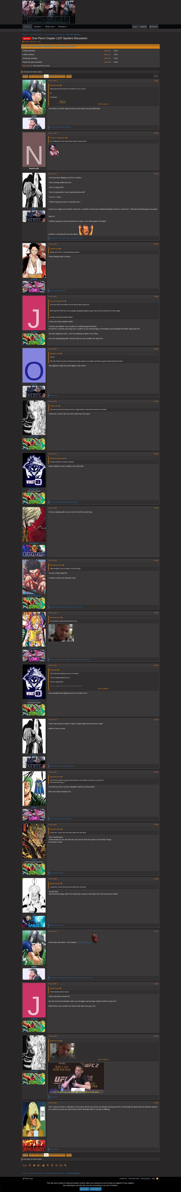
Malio (35, 209)
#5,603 (155, 174)
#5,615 (155, 827)
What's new (49, 27)
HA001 (35, 862)
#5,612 (155, 668)
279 (37, 76)
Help (153, 1178)
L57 (35, 917)
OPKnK (35, 387)
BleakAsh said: (56, 356)
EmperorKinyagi (35, 598)
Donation (37, 27)
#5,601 (155, 81)
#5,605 (155, 299)
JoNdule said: (55, 251)
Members (62, 27)
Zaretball (35, 1141)
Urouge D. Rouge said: (58, 138)
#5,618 (155, 986)
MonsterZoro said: (57, 567)
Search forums (36, 30)
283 (55, 76)
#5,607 (155, 404)
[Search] (154, 26)
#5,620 (155, 1105)
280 (42, 76)
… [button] (33, 76)
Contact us (123, 1178)
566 (63, 76)
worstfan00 (35, 546)
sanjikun (35, 282)
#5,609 (155, 510)
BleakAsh (35, 651)
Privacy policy (145, 1178)
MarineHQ (35, 439)
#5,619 (155, 1038)
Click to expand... (103, 104)
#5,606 (155, 351)
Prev (25, 76)
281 (46, 76)
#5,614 (155, 774)
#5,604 (155, 246)
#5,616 (155, 881)
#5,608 (155, 456)
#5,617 (155, 934)
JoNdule (35, 334)
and (62, 127)
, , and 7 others (68, 240)
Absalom (27, 42)
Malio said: (54, 672)
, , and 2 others (73, 980)
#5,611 (155, 615)
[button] (42, 26)
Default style (28, 1178)
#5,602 (155, 133)
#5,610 (155, 563)
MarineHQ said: (56, 620)
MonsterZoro (35, 491)
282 (51, 76)
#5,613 (155, 722)
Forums (27, 27)
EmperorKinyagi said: (58, 303)
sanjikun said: (55, 991)
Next (68, 76)
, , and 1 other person (68, 609)
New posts (25, 30)
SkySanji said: (56, 85)
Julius (35, 810)
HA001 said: (55, 408)
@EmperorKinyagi (85, 945)
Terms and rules (133, 1178)
